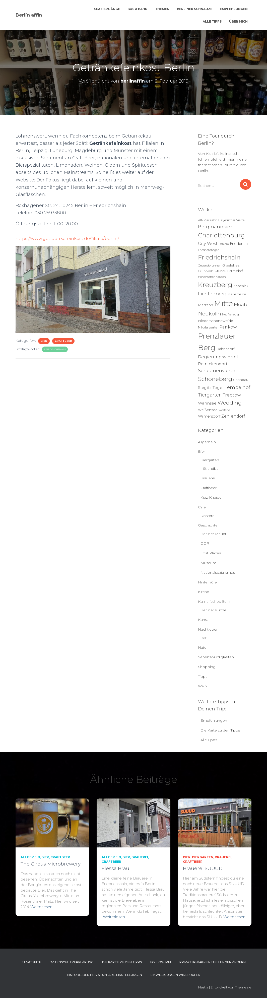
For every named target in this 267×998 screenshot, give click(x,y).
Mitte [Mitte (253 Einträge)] (223, 303)
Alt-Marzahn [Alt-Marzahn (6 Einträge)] (207, 220)
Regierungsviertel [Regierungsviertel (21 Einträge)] (218, 356)
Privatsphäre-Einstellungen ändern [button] (212, 962)
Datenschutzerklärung (72, 962)
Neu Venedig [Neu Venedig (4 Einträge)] (230, 314)
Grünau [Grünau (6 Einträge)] (220, 271)
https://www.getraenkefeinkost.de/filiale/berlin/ (69, 238)
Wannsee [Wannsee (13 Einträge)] (207, 403)
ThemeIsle (243, 987)
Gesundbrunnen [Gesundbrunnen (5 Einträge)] (209, 265)
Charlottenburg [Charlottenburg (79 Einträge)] (221, 235)
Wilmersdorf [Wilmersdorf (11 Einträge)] (209, 416)
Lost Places (211, 553)
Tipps (202, 676)
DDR (205, 543)
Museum (208, 563)
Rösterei (208, 515)
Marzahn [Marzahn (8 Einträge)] (205, 305)
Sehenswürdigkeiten (216, 657)
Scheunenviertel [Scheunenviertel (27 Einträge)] (217, 370)
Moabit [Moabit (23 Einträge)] (242, 304)
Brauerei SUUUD (203, 868)
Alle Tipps (212, 21)
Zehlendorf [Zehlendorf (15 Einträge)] (233, 416)
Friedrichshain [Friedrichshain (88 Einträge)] (219, 257)
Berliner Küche (213, 610)
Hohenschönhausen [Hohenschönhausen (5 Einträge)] (212, 277)
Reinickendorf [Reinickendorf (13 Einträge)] (212, 363)
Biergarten (210, 460)
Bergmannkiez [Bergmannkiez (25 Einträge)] (215, 227)
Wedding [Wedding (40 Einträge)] (230, 403)
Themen (162, 9)
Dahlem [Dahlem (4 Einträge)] (224, 244)
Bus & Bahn (137, 9)
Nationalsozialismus (218, 572)
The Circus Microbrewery (51, 864)
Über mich (238, 21)
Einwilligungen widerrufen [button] (175, 975)
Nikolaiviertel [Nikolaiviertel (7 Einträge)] (208, 327)
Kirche (203, 591)
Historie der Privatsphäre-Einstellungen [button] (104, 975)
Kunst (203, 619)
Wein (202, 686)
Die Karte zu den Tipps (220, 730)
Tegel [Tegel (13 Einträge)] (218, 387)
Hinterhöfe (207, 582)
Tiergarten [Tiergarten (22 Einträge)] (210, 394)
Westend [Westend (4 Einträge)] (224, 410)
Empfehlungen (234, 9)
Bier (44, 341)
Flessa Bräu (115, 868)
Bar (204, 637)
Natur (203, 647)
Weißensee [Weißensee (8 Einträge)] (208, 410)
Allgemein (207, 442)
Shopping (207, 666)
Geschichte (208, 525)
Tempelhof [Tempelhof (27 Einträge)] (237, 387)
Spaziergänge (107, 9)
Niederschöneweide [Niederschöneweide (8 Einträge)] (215, 321)
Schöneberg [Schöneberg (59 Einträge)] (215, 378)
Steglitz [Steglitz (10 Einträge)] (205, 387)
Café (202, 507)
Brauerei (208, 478)
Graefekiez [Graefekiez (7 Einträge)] (230, 265)
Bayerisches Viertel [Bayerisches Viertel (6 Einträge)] (231, 220)
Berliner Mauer (213, 533)
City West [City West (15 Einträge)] (208, 243)
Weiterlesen (41, 906)
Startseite (31, 962)
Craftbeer (63, 341)
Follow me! (160, 962)
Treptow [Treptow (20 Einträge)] (232, 394)
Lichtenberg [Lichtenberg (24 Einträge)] (212, 294)
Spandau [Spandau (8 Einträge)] (240, 380)
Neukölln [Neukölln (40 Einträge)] (209, 313)
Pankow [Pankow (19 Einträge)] (228, 326)
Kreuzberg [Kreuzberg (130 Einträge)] (215, 285)
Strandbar (211, 468)
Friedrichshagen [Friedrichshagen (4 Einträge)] (208, 250)
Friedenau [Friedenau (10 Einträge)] (239, 243)
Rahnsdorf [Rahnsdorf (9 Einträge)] (225, 349)
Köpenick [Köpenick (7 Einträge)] (240, 286)
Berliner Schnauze (194, 9)
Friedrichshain (55, 349)
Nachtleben (208, 629)
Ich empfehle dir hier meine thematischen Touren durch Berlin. (222, 165)
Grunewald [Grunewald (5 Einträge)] (206, 271)
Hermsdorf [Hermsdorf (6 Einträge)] (235, 271)
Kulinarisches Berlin (215, 601)
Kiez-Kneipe (211, 497)
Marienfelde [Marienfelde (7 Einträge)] (237, 294)
